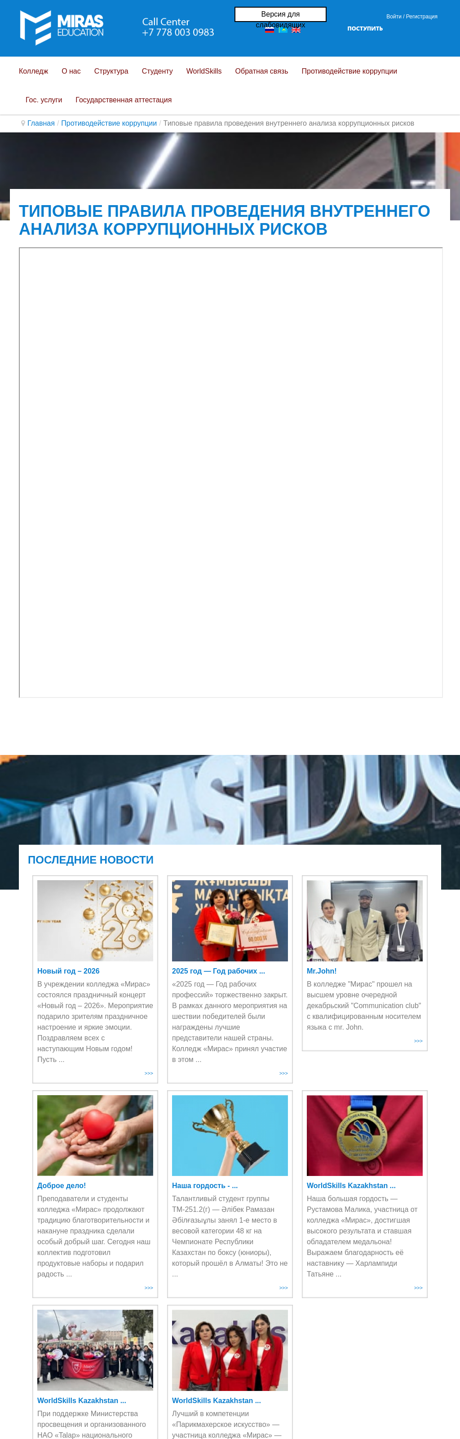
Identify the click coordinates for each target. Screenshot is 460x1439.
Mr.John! (322, 971)
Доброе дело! (61, 1185)
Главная (41, 123)
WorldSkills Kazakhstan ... (351, 1185)
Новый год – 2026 (68, 971)
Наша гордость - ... (205, 1185)
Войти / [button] (395, 16)
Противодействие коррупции (109, 123)
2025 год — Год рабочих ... (218, 971)
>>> (149, 1073)
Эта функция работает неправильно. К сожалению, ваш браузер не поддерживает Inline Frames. (231, 472)
